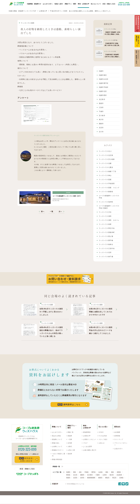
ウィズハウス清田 (27, 23)
